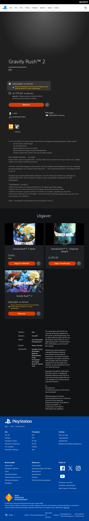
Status (7, 471)
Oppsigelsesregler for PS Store (41, 468)
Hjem (6, 426)
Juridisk (26, 515)
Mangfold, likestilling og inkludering (70, 444)
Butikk (50, 8)
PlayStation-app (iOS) (65, 482)
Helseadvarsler (50, 388)
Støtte (56, 8)
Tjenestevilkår (36, 466)
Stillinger (7, 438)
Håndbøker (8, 483)
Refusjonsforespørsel (11, 480)
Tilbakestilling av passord (13, 477)
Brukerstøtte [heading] (10, 462)
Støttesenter (9, 466)
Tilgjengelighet (63, 438)
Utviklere (34, 477)
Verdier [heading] (62, 432)
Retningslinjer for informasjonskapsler (66, 515)
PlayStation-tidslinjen (11, 450)
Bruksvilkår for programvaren (79, 515)
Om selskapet (9, 447)
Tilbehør (34, 8)
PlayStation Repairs (11, 474)
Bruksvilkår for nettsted (48, 515)
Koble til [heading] (62, 462)
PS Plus (27, 8)
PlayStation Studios (11, 441)
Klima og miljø (63, 435)
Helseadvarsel (36, 474)
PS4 (21, 8)
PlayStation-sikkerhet (11, 468)
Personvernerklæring (37, 515)
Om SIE (7, 435)
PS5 (16, 8)
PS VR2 (34, 441)
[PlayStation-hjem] (5, 8)
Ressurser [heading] (36, 462)
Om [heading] (6, 432)
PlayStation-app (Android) (67, 485)
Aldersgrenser (36, 471)
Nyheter (42, 8)
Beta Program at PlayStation (68, 488)
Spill (10, 8)
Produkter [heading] (36, 432)
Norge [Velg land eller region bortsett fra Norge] (10, 515)
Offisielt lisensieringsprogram (41, 480)
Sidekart (56, 515)
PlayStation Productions (12, 444)
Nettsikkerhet (63, 441)
